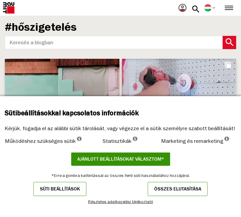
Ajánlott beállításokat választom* (120, 159)
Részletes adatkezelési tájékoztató (120, 201)
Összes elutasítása (177, 189)
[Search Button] (229, 42)
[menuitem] (182, 7)
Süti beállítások (60, 189)
